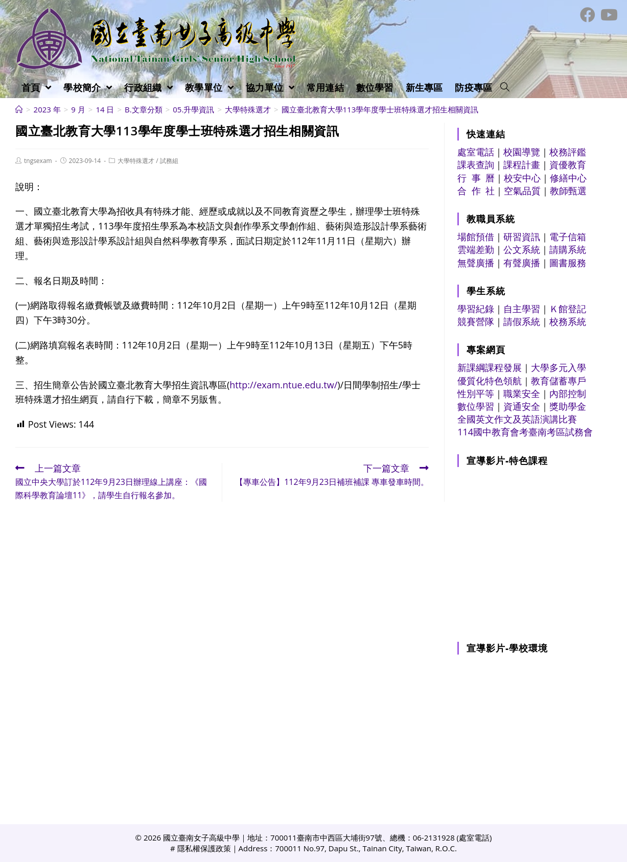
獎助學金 (567, 406)
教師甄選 (568, 190)
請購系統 (567, 249)
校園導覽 (521, 152)
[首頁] (19, 109)
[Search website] (505, 87)
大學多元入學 (558, 367)
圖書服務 (567, 263)
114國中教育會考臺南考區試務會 (525, 432)
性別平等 (475, 393)
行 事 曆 (476, 178)
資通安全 (521, 406)
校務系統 (567, 321)
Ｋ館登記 (567, 308)
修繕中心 (568, 178)
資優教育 (567, 164)
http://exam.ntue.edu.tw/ (283, 385)
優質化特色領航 (489, 381)
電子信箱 (567, 236)
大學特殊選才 (136, 160)
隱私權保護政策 (204, 848)
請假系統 (521, 321)
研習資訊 (521, 236)
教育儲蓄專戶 (558, 381)
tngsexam (38, 160)
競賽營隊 (475, 321)
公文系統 (521, 249)
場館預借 (475, 236)
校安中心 (522, 178)
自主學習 (521, 308)
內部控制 (567, 393)
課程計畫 (521, 164)
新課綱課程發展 (489, 367)
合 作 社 (476, 190)
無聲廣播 (475, 263)
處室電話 (475, 152)
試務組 (169, 160)
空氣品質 (522, 190)
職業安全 (521, 393)
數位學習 (475, 406)
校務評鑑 (567, 152)
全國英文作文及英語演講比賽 (517, 419)
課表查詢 (475, 164)
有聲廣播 (521, 263)
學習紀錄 (475, 308)
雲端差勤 (475, 249)
